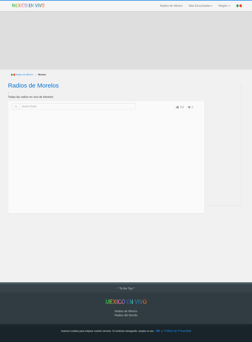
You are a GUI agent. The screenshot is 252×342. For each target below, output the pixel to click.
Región (224, 5)
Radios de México (171, 5)
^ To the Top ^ (126, 288)
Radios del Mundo (126, 315)
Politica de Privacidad (177, 330)
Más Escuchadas (200, 5)
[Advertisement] (126, 40)
